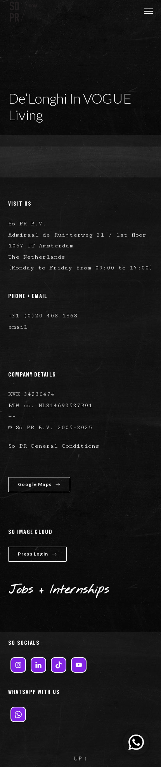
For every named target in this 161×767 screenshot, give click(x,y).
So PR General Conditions (53, 446)
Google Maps (39, 484)
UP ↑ (81, 758)
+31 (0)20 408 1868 (43, 315)
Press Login (37, 554)
